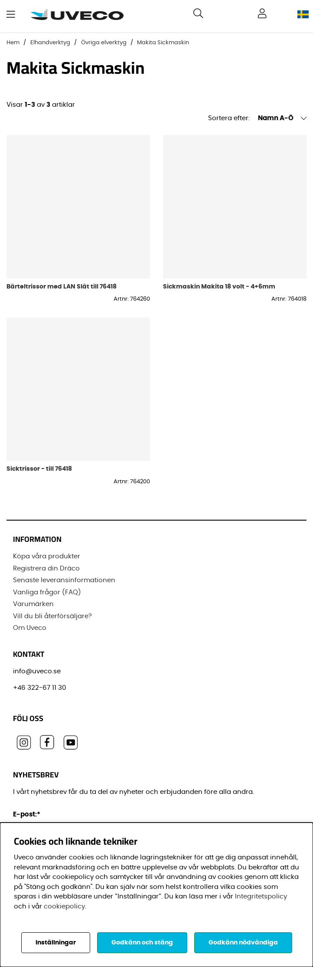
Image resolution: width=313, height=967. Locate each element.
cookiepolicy (64, 906)
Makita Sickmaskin (163, 43)
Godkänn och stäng (142, 943)
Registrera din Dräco (46, 568)
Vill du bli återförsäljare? (52, 616)
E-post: (28, 814)
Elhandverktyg (50, 43)
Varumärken (33, 604)
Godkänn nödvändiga (243, 943)
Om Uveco (29, 628)
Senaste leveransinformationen (64, 580)
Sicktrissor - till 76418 (39, 468)
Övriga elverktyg (104, 43)
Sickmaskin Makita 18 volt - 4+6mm (219, 286)
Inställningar (56, 943)
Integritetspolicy (261, 896)
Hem (13, 43)
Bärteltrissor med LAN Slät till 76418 (62, 286)
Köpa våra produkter (46, 556)
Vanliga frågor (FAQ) (47, 592)
